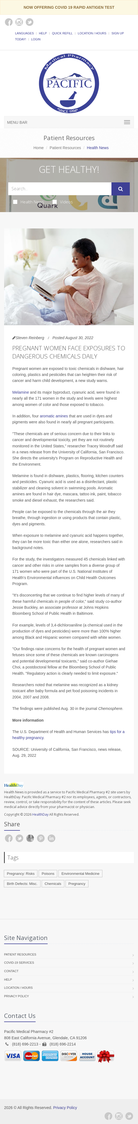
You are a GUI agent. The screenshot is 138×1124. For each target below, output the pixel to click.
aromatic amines (54, 416)
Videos (63, 201)
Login (36, 39)
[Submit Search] (120, 188)
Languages (24, 33)
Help (43, 33)
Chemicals (53, 884)
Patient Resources (65, 148)
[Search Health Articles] (59, 188)
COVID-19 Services (19, 962)
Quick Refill (62, 33)
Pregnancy (76, 884)
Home (38, 148)
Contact (11, 971)
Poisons (48, 874)
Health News (28, 201)
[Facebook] (108, 1116)
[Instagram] (119, 1116)
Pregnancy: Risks (20, 874)
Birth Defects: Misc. (22, 884)
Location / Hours (92, 33)
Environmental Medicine (80, 874)
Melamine (20, 392)
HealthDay (40, 814)
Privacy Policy (16, 996)
